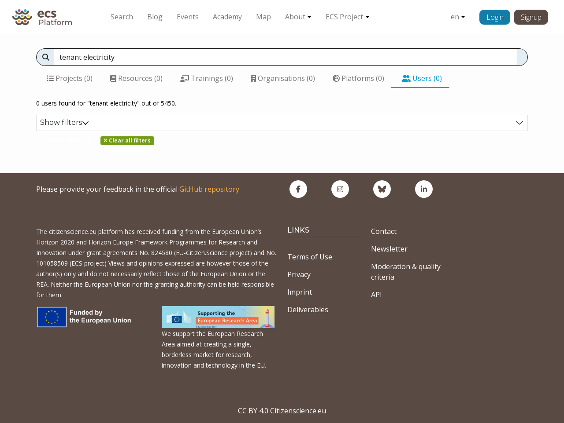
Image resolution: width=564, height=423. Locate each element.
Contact (384, 231)
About (295, 17)
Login (495, 17)
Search (122, 17)
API (376, 294)
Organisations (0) (283, 78)
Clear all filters (127, 140)
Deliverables (307, 309)
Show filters (64, 122)
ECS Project (344, 17)
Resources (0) (136, 78)
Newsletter (389, 249)
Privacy (299, 274)
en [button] (455, 17)
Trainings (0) (206, 78)
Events (188, 17)
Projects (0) (70, 78)
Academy (227, 17)
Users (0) (422, 78)
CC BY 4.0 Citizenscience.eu (282, 411)
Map (263, 17)
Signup (531, 17)
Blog (155, 17)
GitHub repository (209, 189)
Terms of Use (309, 257)
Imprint (299, 292)
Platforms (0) (358, 78)
